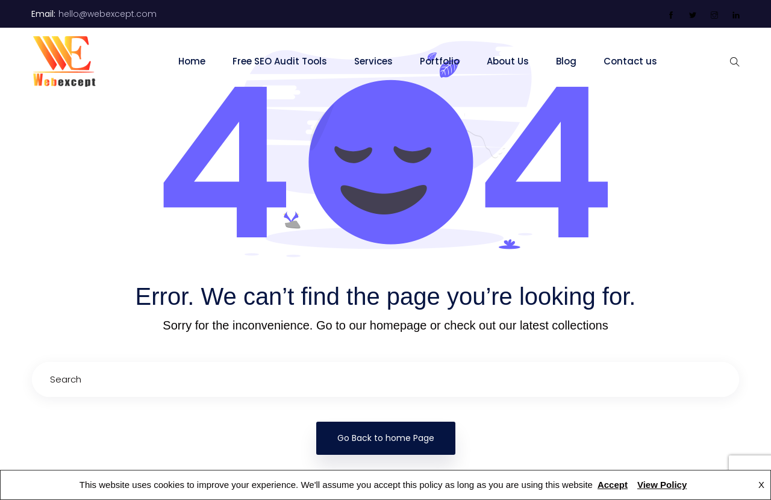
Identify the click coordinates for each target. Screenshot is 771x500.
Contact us (630, 61)
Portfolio (440, 61)
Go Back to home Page (385, 438)
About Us (508, 61)
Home (191, 61)
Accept (613, 485)
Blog (566, 61)
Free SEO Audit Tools (280, 61)
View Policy (662, 485)
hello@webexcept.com (107, 14)
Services (373, 61)
